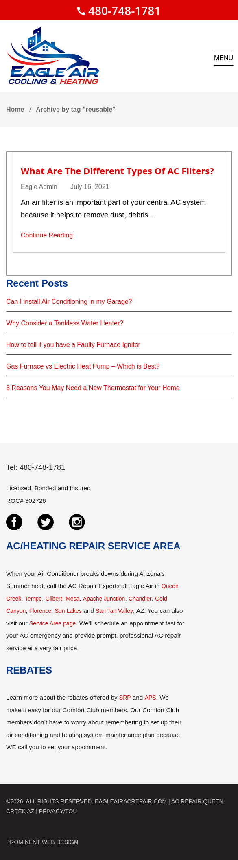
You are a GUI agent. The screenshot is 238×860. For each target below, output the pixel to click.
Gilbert (53, 598)
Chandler (140, 598)
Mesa (72, 598)
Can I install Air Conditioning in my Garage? (69, 301)
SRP (125, 697)
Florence (40, 611)
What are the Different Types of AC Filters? (117, 171)
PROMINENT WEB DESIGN (42, 842)
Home (15, 109)
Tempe (33, 598)
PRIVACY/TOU (58, 811)
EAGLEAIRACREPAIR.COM (131, 801)
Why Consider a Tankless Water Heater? (64, 323)
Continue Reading (47, 235)
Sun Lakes (68, 611)
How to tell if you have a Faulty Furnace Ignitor (73, 344)
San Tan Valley (114, 611)
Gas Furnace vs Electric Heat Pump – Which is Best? (83, 366)
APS (150, 697)
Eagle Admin (39, 186)
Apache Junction (104, 598)
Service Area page (52, 623)
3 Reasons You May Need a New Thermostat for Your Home (93, 387)
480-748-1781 (124, 10)
